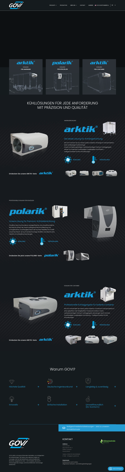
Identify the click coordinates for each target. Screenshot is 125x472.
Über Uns (72, 5)
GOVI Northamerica (103, 5)
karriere (90, 5)
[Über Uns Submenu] (76, 5)
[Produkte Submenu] (56, 5)
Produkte (52, 5)
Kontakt (82, 5)
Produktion (63, 5)
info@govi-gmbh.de (73, 456)
